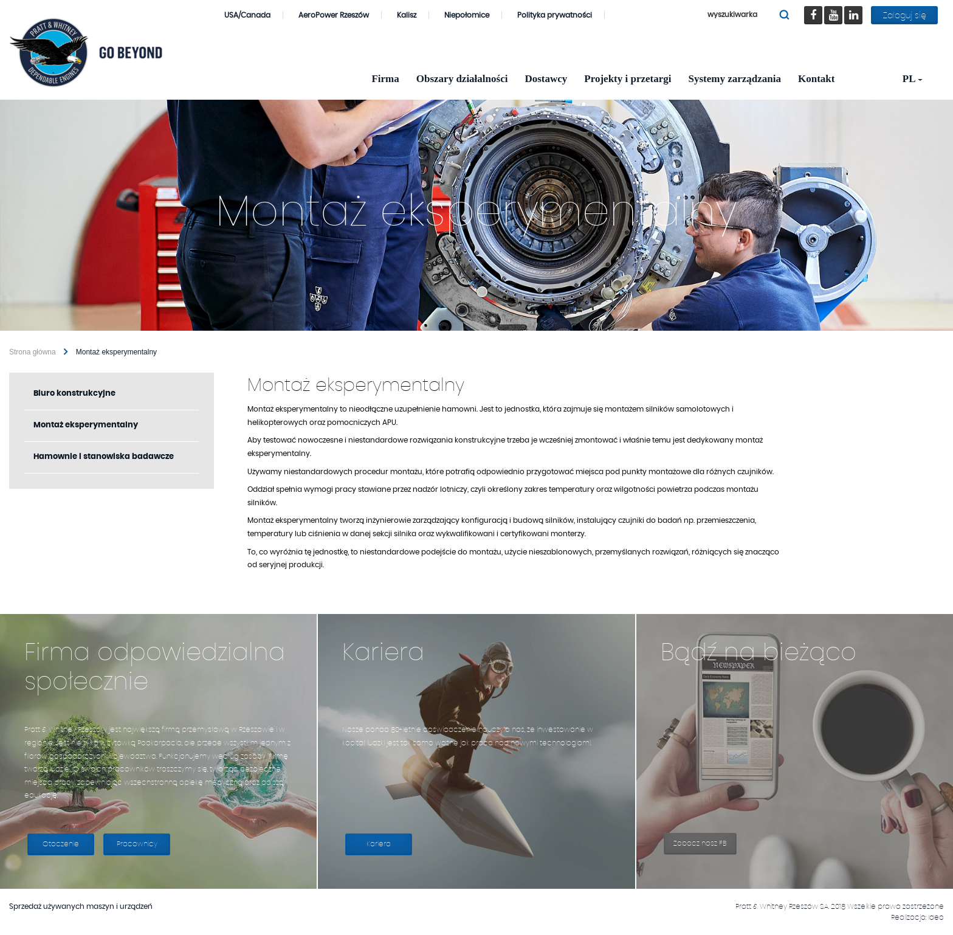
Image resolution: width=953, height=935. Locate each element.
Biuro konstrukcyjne (74, 394)
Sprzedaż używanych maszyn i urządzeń (87, 906)
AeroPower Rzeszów (340, 15)
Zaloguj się (904, 15)
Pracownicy (137, 843)
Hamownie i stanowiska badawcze (103, 457)
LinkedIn (858, 6)
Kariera (389, 847)
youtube (838, 6)
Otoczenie (61, 843)
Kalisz (413, 15)
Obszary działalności (462, 79)
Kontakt (816, 79)
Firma (385, 79)
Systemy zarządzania (735, 79)
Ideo (936, 917)
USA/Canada (253, 15)
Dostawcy (546, 79)
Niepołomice (473, 15)
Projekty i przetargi (627, 79)
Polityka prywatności (554, 15)
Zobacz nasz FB (705, 847)
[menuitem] (909, 79)
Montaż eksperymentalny (85, 425)
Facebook (816, 6)
